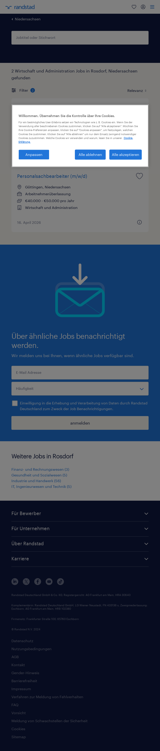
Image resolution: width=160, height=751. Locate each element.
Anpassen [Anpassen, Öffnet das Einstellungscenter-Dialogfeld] (33, 154)
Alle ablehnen (90, 154)
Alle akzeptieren (125, 154)
